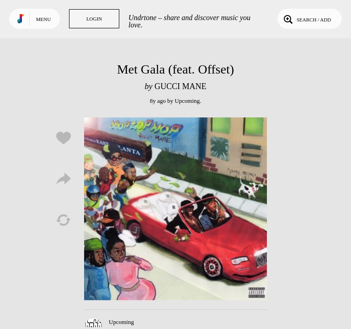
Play (175, 209)
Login (94, 18)
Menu (43, 19)
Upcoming (187, 100)
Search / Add (306, 18)
